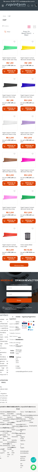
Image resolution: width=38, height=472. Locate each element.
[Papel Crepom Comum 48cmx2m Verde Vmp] (28, 206)
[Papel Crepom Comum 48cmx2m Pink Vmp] (28, 169)
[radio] (29, 26)
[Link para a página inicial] (4, 16)
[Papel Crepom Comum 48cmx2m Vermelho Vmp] (10, 244)
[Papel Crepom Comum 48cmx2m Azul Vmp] (28, 94)
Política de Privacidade (11, 309)
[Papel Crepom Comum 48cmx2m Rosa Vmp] (10, 206)
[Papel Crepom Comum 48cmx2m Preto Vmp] (10, 94)
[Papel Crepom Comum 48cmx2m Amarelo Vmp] (28, 57)
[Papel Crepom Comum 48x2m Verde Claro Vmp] (10, 57)
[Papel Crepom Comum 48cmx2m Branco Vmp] (10, 131)
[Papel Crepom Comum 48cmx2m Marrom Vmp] (10, 169)
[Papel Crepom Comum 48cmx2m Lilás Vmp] (28, 131)
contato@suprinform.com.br (27, 1)
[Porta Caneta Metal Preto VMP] (28, 244)
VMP (9, 16)
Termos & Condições (21, 307)
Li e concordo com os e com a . (18, 308)
